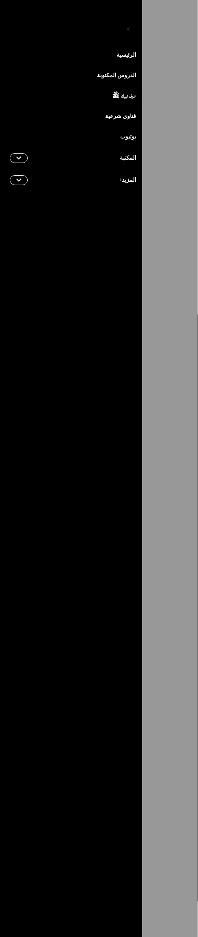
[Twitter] (71, 23)
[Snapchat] (46, 773)
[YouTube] (40, 23)
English (115, 24)
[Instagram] (163, 773)
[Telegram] (124, 773)
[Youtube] (144, 773)
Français (149, 24)
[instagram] (55, 23)
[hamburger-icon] (15, 52)
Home (184, 95)
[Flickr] (65, 773)
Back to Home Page (99, 259)
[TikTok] (105, 773)
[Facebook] (88, 23)
